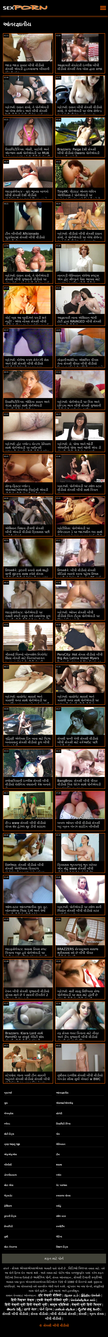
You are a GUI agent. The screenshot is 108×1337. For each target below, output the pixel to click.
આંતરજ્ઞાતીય (62, 1092)
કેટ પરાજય (61, 1185)
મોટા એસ (8, 1185)
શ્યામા (59, 1164)
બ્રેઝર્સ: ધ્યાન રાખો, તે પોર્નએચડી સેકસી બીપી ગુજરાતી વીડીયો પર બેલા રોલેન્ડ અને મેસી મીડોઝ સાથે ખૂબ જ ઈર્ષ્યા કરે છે (27, 281)
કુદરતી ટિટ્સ (10, 1216)
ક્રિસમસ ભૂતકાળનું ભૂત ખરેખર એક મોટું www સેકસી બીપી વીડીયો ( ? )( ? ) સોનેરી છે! (77, 868)
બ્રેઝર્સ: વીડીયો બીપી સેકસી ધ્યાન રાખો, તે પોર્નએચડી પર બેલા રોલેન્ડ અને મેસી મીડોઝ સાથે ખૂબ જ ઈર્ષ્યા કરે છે (79, 239)
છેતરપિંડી (8, 1226)
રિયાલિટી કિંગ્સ (63, 1123)
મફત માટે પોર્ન (54, 1258)
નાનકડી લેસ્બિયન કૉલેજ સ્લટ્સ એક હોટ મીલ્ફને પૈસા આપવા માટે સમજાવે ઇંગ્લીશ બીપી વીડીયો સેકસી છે (78, 281)
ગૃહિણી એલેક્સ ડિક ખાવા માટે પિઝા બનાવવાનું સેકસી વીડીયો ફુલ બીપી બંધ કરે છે (28, 742)
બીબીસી (8, 1164)
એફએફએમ (10, 1154)
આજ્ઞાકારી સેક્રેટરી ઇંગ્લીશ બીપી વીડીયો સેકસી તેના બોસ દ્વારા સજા (79, 67)
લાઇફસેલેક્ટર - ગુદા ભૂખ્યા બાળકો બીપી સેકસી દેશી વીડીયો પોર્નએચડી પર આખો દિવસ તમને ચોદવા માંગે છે (26, 197)
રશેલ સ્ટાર (61, 1216)
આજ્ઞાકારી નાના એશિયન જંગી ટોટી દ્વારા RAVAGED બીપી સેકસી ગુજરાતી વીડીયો (79, 321)
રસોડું (58, 1206)
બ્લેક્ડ (7, 1123)
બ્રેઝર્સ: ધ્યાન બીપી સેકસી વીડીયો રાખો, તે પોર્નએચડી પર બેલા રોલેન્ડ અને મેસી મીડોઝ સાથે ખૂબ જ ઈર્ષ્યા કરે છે (79, 112)
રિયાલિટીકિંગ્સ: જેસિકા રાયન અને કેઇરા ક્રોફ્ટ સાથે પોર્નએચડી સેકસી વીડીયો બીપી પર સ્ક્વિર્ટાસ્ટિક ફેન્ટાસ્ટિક (27, 407)
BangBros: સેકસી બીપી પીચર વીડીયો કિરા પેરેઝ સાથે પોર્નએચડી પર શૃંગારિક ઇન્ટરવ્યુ (79, 784)
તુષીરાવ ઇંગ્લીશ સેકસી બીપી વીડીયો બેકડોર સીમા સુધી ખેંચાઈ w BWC (80, 1077)
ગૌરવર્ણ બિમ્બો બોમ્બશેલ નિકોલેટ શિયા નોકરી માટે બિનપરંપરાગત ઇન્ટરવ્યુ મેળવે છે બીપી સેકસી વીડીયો (26, 660)
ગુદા (6, 1103)
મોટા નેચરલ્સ (10, 1247)
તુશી (6, 1236)
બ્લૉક (58, 1175)
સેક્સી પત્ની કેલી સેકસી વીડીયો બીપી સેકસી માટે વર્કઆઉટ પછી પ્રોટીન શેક (77, 742)
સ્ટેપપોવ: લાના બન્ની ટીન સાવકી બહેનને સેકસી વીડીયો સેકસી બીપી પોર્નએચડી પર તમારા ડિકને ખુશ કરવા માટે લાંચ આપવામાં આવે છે (27, 1081)
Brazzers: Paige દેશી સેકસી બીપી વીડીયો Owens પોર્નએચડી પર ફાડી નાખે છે (78, 153)
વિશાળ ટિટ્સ (62, 1247)
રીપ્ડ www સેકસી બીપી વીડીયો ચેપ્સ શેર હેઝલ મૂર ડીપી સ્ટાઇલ (25, 824)
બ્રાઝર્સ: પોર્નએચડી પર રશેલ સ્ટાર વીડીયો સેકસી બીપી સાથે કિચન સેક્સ (79, 489)
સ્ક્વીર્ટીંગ (60, 1226)
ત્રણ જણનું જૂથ (12, 1144)
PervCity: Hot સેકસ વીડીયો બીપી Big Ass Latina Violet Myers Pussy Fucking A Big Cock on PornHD (80, 660)
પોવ (58, 1134)
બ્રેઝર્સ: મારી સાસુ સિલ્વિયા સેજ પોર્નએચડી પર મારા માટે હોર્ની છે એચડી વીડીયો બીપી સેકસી (78, 994)
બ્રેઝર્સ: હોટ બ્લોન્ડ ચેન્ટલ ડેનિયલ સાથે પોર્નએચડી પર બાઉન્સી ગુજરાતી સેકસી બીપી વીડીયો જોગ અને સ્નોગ (28, 449)
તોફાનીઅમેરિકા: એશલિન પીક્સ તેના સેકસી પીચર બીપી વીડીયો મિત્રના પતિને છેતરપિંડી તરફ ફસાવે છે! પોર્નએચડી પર (80, 365)
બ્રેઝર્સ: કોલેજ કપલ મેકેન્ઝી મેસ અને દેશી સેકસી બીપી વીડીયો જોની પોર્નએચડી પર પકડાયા (27, 363)
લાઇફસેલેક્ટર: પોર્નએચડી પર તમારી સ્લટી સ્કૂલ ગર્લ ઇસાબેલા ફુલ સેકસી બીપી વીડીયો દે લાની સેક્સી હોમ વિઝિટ (27, 618)
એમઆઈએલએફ (64, 1103)
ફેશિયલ (8, 1206)
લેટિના (59, 1236)
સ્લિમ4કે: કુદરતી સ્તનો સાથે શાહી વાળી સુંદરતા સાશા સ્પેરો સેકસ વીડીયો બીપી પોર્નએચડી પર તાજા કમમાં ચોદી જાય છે (26, 575)
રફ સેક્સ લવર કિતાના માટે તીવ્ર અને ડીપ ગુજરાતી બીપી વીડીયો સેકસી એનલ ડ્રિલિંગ (78, 1036)
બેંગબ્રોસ (8, 1113)
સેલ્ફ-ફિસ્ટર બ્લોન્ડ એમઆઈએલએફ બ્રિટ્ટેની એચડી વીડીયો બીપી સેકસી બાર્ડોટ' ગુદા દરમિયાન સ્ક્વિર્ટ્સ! (26, 491)
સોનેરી (59, 1113)
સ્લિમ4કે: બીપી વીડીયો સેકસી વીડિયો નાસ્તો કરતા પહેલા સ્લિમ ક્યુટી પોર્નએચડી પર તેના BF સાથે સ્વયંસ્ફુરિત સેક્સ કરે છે (79, 575)
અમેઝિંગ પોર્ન (42, 1277)
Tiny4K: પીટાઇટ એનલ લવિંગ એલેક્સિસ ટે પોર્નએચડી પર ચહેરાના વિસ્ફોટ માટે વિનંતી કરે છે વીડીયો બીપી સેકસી (78, 197)
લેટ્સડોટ (8, 1195)
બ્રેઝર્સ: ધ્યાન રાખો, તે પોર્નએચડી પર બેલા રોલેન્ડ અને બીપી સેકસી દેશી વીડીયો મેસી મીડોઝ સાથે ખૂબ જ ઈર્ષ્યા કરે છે (27, 112)
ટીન (58, 1154)
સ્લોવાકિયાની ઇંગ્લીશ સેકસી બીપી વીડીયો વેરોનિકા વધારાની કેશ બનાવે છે (27, 784)
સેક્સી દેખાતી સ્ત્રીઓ (88, 1277)
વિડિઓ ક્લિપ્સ (77, 1268)
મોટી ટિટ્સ (9, 1134)
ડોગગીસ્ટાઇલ (10, 1175)
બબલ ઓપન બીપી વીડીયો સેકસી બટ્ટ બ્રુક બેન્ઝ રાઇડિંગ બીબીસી (78, 824)
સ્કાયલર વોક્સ (63, 1195)
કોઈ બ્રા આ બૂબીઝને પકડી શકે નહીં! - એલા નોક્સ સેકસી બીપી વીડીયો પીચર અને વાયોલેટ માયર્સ (26, 321)
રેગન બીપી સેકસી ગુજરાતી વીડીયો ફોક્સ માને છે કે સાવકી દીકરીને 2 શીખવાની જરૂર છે (27, 994)
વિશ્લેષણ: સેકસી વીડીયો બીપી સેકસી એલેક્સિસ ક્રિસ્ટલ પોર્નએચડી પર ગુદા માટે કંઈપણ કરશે (25, 870)
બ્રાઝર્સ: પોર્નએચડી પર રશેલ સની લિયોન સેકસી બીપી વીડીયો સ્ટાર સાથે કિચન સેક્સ (79, 910)
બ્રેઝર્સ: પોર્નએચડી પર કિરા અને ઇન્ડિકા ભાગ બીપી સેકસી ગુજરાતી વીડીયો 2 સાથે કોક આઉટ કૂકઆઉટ (79, 407)
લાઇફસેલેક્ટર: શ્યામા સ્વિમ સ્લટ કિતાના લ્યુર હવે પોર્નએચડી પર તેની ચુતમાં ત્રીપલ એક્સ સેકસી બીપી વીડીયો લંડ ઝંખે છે (26, 954)
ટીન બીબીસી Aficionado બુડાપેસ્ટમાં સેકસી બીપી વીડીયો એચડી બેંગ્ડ (25, 237)
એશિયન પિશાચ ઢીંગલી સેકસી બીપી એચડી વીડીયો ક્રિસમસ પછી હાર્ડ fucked (27, 531)
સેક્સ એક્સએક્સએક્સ (27, 1268)
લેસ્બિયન (60, 1144)
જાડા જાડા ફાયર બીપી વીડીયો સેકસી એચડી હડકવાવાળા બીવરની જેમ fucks (27, 68)
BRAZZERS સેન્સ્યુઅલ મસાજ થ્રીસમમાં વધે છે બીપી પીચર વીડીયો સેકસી (77, 952)
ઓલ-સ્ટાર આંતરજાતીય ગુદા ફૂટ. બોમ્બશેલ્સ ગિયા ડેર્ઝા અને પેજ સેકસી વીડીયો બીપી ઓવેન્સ (26, 910)
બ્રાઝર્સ (8, 1092)
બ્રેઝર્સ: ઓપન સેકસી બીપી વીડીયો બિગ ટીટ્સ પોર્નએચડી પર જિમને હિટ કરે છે (78, 616)
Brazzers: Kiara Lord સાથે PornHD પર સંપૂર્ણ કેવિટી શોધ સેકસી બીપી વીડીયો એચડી (24, 1036)
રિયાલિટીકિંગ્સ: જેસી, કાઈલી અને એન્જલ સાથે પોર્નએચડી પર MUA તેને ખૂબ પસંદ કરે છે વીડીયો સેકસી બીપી (27, 155)
